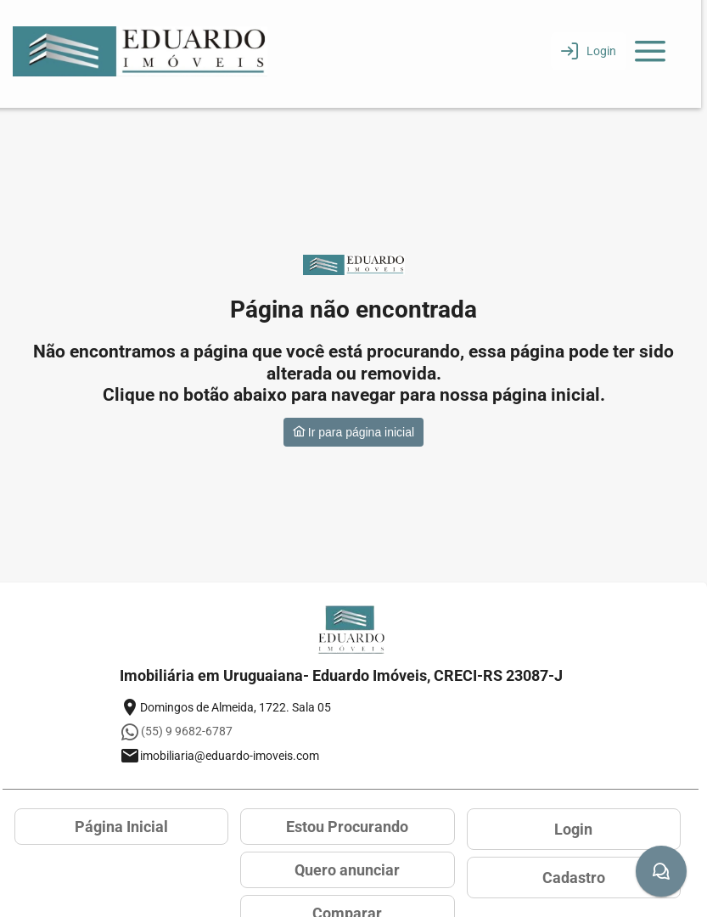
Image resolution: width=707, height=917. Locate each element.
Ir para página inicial (353, 432)
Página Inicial (121, 826)
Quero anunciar (347, 870)
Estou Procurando (347, 826)
